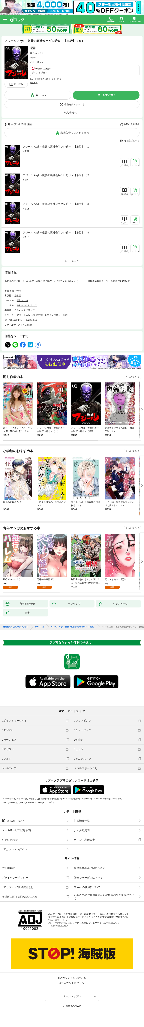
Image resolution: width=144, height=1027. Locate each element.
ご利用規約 (8, 868)
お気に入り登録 (132, 124)
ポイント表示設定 (84, 839)
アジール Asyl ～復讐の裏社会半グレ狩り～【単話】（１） (57, 146)
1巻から (122, 140)
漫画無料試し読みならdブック (15, 627)
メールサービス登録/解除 (17, 830)
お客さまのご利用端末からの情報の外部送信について (104, 897)
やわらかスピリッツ (27, 305)
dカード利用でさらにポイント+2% (44, 79)
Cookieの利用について (87, 887)
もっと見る (131, 377)
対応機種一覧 (82, 820)
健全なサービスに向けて (88, 877)
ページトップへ (72, 996)
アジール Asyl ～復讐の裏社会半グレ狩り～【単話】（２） (57, 175)
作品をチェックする (74, 104)
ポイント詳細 (38, 72)
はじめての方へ (13, 821)
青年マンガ (22, 300)
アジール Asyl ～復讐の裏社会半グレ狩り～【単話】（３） (57, 203)
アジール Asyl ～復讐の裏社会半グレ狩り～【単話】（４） (57, 232)
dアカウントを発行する (72, 977)
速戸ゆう (34, 53)
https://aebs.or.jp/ (59, 925)
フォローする (42, 53)
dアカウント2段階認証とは (18, 887)
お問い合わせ (10, 839)
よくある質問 (82, 830)
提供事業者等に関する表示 (89, 868)
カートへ (40, 95)
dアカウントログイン (14, 849)
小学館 (17, 295)
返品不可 (34, 83)
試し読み (18, 84)
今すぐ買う (109, 95)
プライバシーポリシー (15, 877)
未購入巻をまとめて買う (74, 132)
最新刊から (134, 140)
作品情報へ (70, 112)
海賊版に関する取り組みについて (21, 896)
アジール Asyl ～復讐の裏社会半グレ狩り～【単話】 (43, 315)
